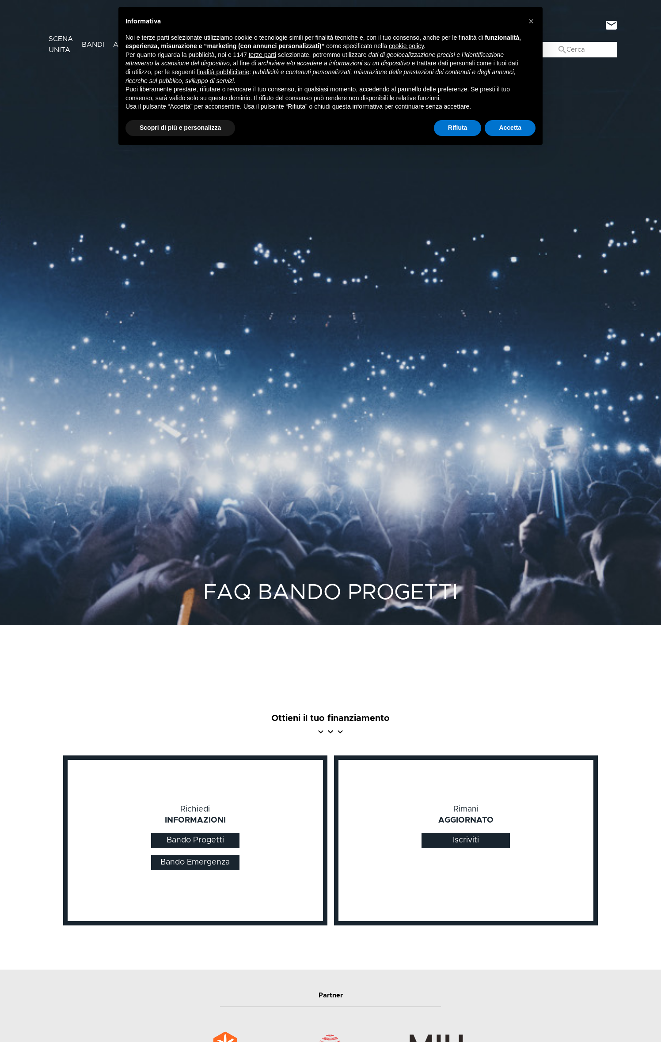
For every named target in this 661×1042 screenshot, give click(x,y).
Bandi (93, 44)
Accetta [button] (510, 127)
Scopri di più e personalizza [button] (180, 127)
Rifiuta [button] (457, 127)
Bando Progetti (195, 840)
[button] (531, 21)
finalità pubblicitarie (223, 72)
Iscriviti (466, 840)
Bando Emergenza (195, 862)
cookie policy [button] (406, 45)
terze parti (262, 54)
